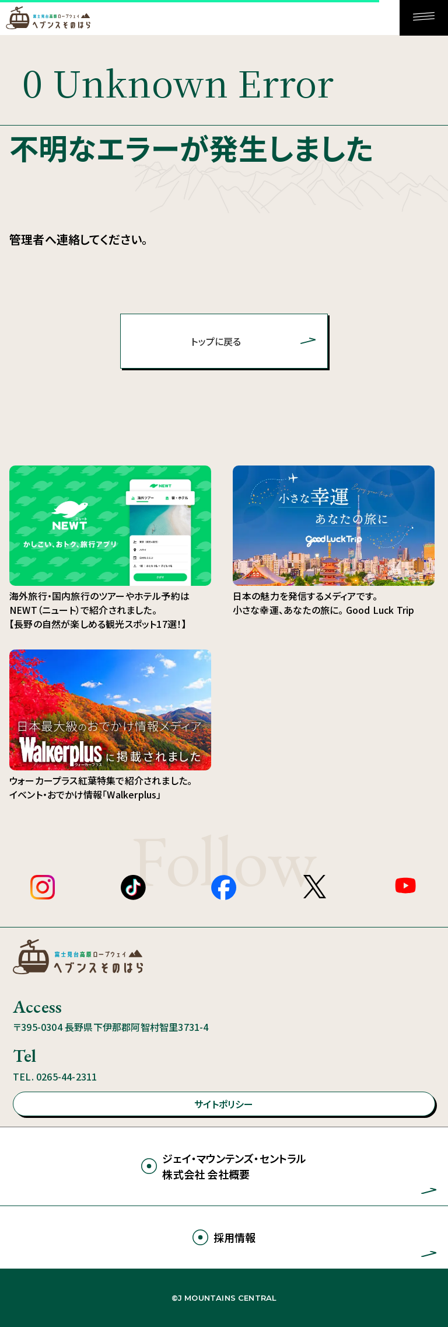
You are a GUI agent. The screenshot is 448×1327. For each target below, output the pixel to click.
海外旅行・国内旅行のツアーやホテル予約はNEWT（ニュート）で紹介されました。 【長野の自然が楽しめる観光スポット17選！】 (99, 610)
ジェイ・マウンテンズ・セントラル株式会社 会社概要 (234, 1166)
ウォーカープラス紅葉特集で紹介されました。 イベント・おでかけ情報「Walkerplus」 (110, 725)
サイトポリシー (223, 1104)
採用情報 (235, 1237)
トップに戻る (216, 341)
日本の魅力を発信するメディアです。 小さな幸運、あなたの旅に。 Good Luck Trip (334, 541)
